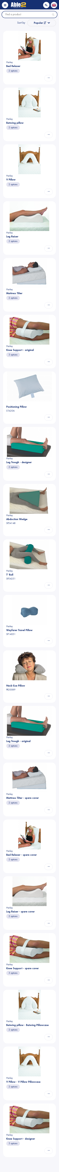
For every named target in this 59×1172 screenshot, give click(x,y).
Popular (40, 23)
